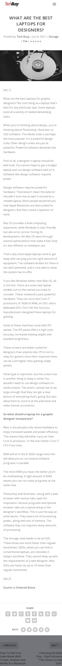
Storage (54, 36)
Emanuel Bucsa (25, 587)
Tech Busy (23, 36)
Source (7, 587)
